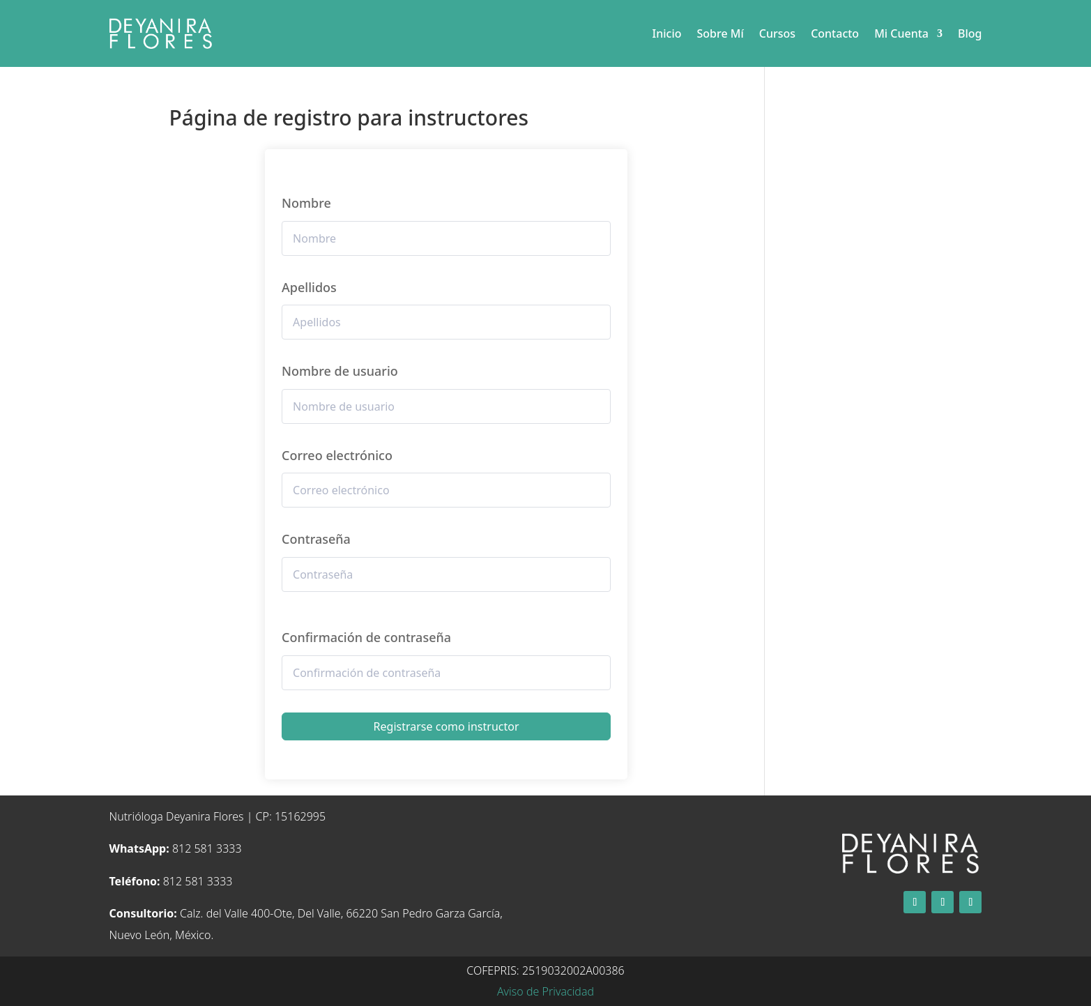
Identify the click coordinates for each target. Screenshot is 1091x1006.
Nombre (306, 203)
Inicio (667, 33)
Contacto (835, 33)
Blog (970, 33)
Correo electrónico (337, 455)
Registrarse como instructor (446, 726)
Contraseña (316, 539)
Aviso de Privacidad (545, 991)
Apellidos (309, 287)
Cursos (777, 33)
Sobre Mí (720, 33)
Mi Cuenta (901, 33)
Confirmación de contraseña (366, 637)
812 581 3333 (175, 848)
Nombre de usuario (340, 371)
